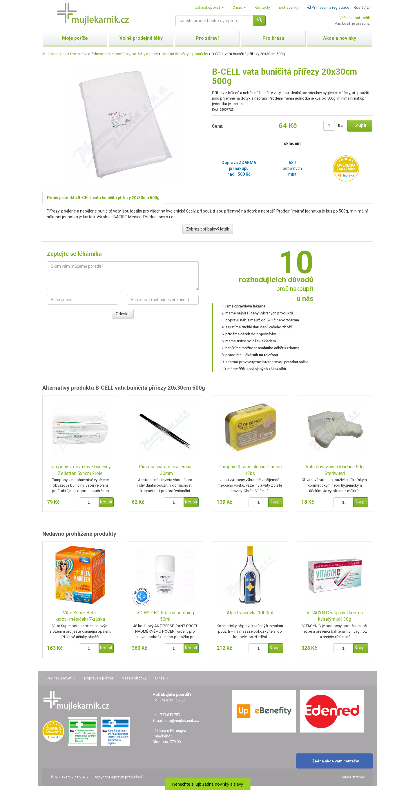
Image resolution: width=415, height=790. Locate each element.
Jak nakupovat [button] (209, 7)
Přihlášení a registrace (328, 7)
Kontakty (262, 7)
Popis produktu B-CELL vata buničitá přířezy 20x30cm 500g (103, 197)
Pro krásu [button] (273, 38)
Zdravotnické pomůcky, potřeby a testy (124, 54)
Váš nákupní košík (354, 18)
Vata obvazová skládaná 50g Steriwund (335, 470)
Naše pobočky (134, 678)
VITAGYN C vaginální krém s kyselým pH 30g (335, 616)
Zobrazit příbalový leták (207, 229)
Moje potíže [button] (75, 38)
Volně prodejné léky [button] (141, 38)
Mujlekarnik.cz (54, 54)
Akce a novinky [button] (339, 38)
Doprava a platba (98, 678)
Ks (340, 125)
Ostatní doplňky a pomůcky (185, 54)
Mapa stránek (353, 777)
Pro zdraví (78, 54)
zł (368, 7)
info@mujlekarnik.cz (181, 720)
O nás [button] (239, 7)
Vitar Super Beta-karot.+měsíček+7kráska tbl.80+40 (80, 616)
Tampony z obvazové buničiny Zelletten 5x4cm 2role (80, 470)
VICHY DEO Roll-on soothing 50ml (165, 616)
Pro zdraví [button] (207, 38)
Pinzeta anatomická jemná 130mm (165, 470)
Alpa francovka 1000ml (250, 613)
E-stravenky (288, 7)
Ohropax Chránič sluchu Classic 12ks (250, 470)
